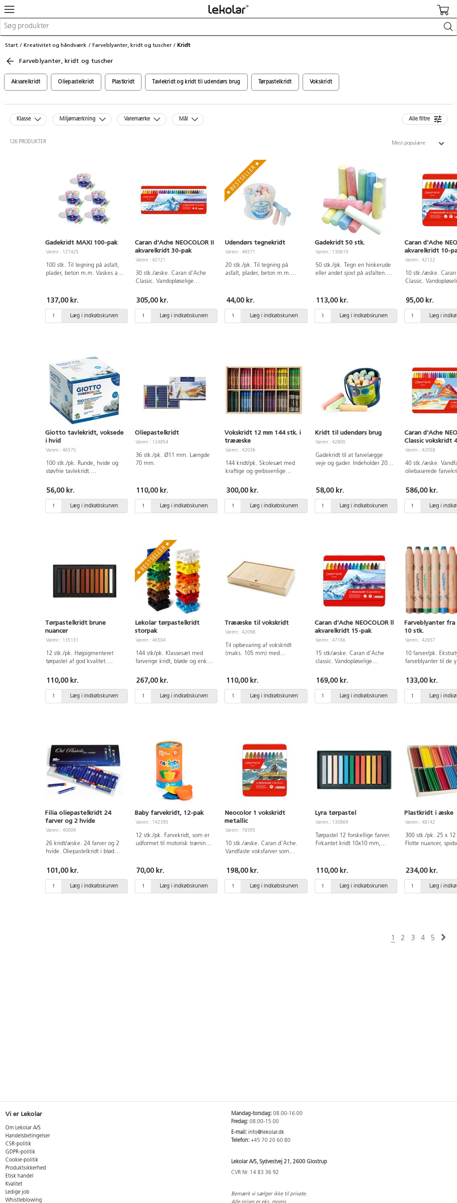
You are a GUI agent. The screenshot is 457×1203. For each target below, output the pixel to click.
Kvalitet (13, 1184)
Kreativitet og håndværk (55, 45)
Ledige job (17, 1192)
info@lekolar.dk (266, 1132)
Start (11, 45)
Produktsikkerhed (25, 1168)
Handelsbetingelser (27, 1136)
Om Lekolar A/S (23, 1128)
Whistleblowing (23, 1200)
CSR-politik (18, 1144)
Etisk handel (19, 1176)
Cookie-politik (21, 1160)
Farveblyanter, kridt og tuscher (132, 45)
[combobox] (228, 27)
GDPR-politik (20, 1152)
